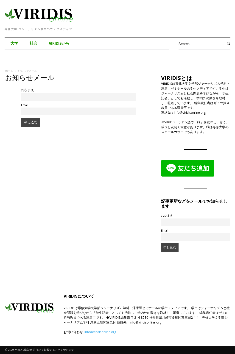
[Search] (228, 44)
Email (24, 105)
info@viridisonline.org (100, 332)
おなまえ (27, 90)
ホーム (9, 71)
